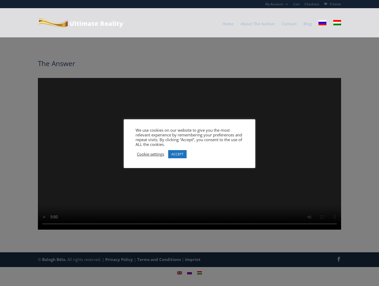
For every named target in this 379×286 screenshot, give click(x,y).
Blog (307, 24)
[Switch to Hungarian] (337, 28)
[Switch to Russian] (322, 28)
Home (228, 24)
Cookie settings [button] (150, 154)
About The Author (258, 24)
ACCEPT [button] (177, 154)
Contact (289, 24)
